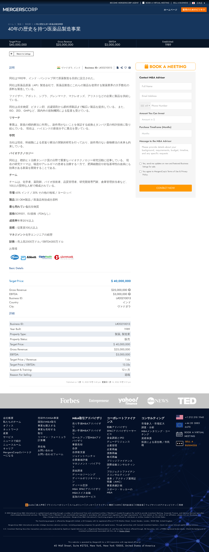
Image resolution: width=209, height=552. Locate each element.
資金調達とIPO (115, 437)
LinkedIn (30, 505)
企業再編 (112, 449)
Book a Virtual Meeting (155, 2)
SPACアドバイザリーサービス (122, 432)
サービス (8, 437)
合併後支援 (78, 452)
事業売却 (77, 444)
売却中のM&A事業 (48, 418)
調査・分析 (147, 427)
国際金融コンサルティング (121, 466)
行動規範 (139, 505)
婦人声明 (40, 505)
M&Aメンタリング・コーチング (155, 433)
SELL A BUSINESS (180, 2)
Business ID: (91, 67)
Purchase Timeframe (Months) (155, 127)
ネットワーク (11, 429)
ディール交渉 (80, 485)
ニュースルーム (12, 444)
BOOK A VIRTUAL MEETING (194, 434)
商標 (181, 505)
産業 (5, 433)
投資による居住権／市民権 (155, 443)
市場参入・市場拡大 (153, 423)
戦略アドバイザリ (117, 427)
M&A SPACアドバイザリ (86, 490)
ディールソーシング (84, 474)
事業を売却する (47, 429)
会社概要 (8, 418)
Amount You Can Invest (151, 113)
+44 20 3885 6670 (192, 425)
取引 (40, 433)
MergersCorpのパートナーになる (17, 454)
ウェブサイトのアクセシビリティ (161, 505)
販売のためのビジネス (194, 9)
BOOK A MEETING (165, 67)
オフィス (8, 425)
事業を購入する (47, 425)
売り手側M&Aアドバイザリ (86, 425)
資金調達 (77, 470)
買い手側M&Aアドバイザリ (86, 432)
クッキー (90, 505)
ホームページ (170, 9)
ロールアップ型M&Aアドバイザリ (86, 439)
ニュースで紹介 (12, 440)
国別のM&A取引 (47, 421)
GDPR (118, 505)
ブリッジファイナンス (120, 460)
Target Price (15, 42)
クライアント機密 (104, 505)
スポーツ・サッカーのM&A (120, 493)
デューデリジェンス (118, 441)
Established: (168, 42)
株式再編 (112, 457)
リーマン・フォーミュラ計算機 (52, 438)
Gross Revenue (65, 42)
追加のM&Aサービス (84, 499)
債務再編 (112, 453)
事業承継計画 (114, 486)
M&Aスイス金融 (81, 494)
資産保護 (146, 438)
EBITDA (112, 42)
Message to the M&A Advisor (155, 141)
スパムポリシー (76, 505)
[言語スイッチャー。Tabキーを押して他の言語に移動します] (199, 3)
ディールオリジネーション (86, 480)
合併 (74, 448)
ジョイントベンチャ (84, 456)
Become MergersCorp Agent (124, 2)
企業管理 (112, 445)
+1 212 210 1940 (194, 417)
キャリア (8, 448)
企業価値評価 (80, 459)
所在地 (42, 446)
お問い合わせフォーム (51, 454)
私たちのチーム (12, 421)
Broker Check (125, 531)
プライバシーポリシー (57, 505)
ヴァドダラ (66, 67)
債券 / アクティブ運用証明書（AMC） (121, 480)
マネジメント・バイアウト (86, 465)
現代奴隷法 (128, 505)
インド (77, 67)
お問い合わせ (45, 450)
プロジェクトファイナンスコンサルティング (121, 473)
